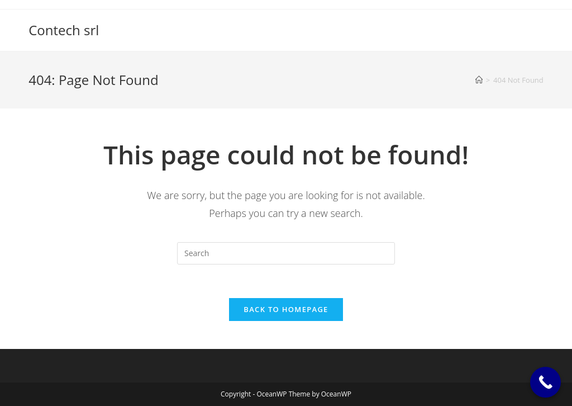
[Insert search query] (286, 253)
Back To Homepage (286, 309)
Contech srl (63, 30)
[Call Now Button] (545, 382)
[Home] (479, 80)
